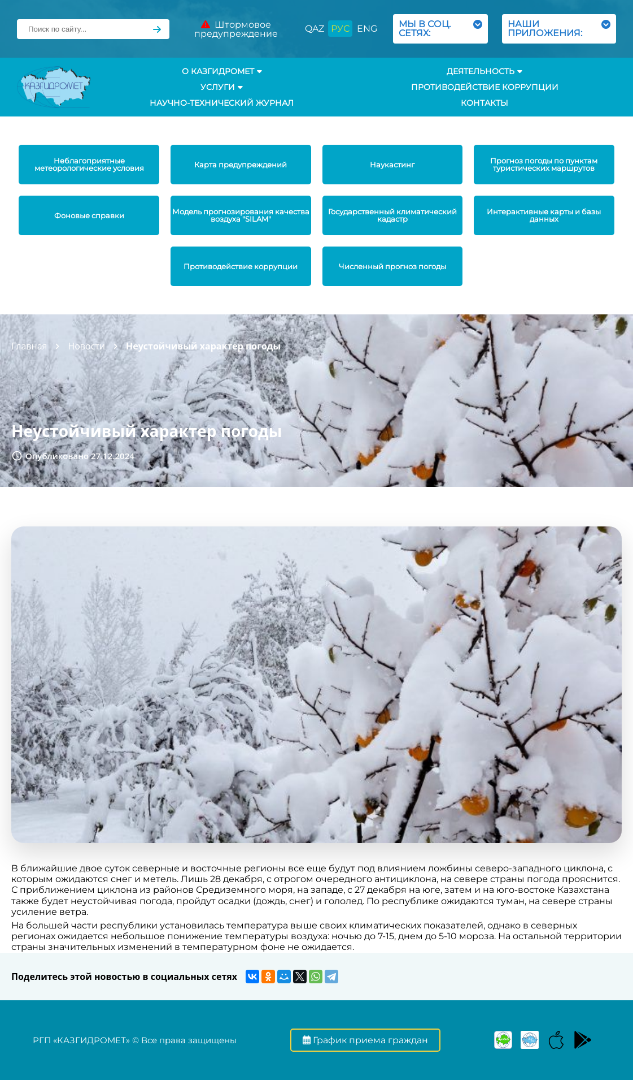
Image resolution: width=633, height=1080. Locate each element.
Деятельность (484, 71)
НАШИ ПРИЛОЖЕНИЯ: (559, 28)
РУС (340, 28)
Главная (29, 346)
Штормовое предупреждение (236, 29)
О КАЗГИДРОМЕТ (222, 71)
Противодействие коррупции (484, 87)
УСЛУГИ (221, 87)
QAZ (314, 28)
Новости (86, 346)
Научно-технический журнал (222, 103)
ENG (367, 28)
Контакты (484, 103)
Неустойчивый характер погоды (203, 346)
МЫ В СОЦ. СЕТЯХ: (440, 28)
